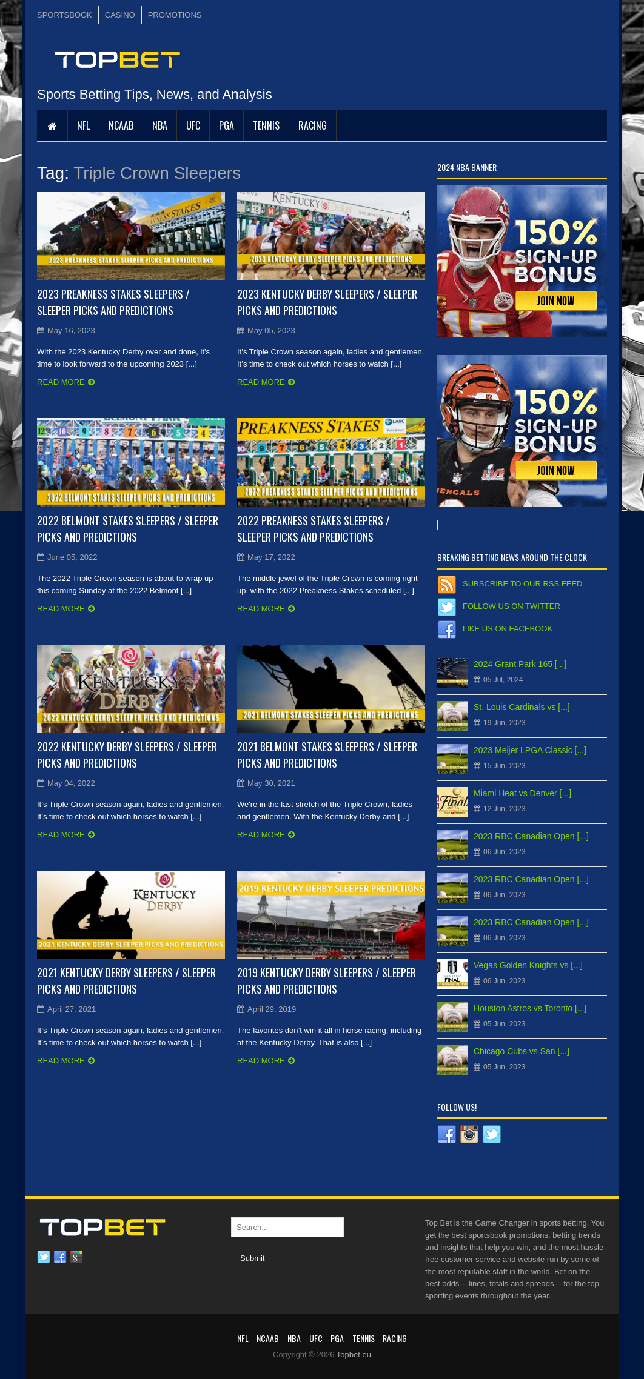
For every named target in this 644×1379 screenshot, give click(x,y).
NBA (159, 125)
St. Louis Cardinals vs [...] (522, 707)
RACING (312, 125)
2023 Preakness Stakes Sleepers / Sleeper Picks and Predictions (113, 302)
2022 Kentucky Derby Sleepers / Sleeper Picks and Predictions (127, 755)
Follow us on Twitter (511, 606)
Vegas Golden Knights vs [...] (528, 965)
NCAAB (121, 125)
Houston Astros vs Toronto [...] (530, 1008)
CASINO (120, 14)
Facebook (60, 1257)
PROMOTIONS (175, 14)
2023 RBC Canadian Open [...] (531, 836)
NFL (83, 125)
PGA (226, 125)
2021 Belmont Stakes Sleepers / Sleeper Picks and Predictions (327, 755)
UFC (193, 125)
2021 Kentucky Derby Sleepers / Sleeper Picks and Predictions (126, 981)
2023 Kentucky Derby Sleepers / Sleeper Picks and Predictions (327, 302)
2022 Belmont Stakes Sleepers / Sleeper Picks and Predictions (127, 529)
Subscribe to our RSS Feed (522, 583)
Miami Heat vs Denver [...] (522, 793)
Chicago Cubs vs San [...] (521, 1051)
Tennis (266, 125)
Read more (61, 382)
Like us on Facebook (507, 628)
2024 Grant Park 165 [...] (520, 664)
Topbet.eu (354, 1354)
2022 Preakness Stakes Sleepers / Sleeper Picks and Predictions (313, 529)
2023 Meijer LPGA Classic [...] (530, 750)
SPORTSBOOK (64, 14)
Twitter (43, 1257)
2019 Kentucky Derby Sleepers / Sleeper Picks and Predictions (326, 981)
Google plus (76, 1257)
